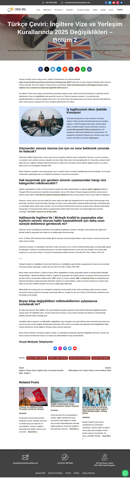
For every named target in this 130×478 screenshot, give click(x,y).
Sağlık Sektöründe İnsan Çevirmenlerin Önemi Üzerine (65, 405)
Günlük (103, 10)
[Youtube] (113, 2)
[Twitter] (109, 2)
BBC (77, 278)
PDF (54, 278)
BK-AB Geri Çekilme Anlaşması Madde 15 (52, 195)
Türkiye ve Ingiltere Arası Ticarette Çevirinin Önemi (31, 408)
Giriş (38, 10)
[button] (51, 9)
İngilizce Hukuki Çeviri (31, 51)
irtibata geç (93, 138)
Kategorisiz (117, 51)
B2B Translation (15, 51)
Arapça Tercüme (88, 473)
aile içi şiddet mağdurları (91, 189)
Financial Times (88, 278)
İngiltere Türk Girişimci (100, 358)
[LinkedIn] (121, 2)
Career (111, 10)
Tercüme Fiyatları (83, 10)
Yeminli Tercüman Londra (65, 53)
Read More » (33, 432)
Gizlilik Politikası (55, 473)
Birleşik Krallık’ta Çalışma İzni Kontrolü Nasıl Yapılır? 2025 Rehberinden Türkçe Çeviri (95, 410)
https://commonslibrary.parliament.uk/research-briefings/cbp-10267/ (45, 82)
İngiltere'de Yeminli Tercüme (99, 51)
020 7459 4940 (51, 2)
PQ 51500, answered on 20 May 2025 (42, 211)
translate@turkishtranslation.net (77, 2)
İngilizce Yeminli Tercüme (75, 51)
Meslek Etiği (40, 473)
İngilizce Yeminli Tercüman (53, 51)
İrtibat (95, 10)
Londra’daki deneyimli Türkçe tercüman (82, 129)
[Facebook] (106, 2)
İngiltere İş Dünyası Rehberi (79, 358)
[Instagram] (117, 2)
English (120, 9)
